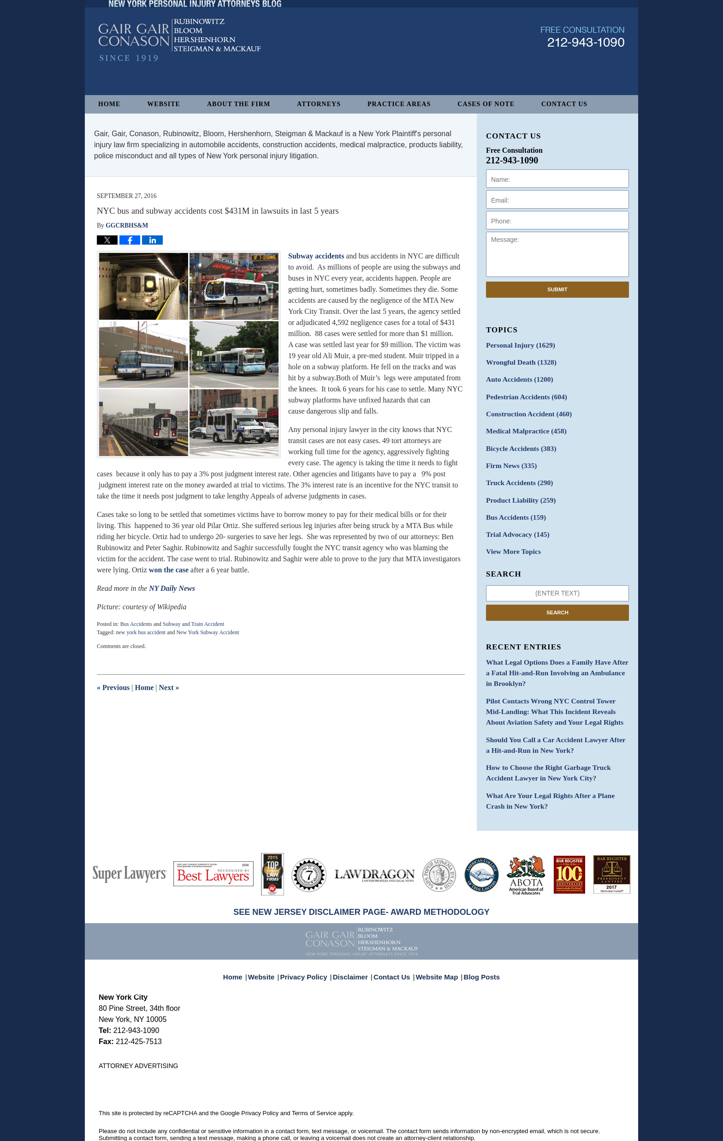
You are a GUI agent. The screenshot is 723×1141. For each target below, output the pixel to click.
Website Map (435, 945)
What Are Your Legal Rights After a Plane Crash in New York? (557, 775)
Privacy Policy (310, 945)
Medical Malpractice (522, 425)
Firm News (509, 457)
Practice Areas (399, 104)
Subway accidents (316, 256)
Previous (113, 687)
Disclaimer (353, 945)
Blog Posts (476, 945)
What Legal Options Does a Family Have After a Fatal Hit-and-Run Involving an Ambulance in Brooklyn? (552, 657)
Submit (557, 289)
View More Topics (510, 538)
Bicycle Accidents (518, 441)
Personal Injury (517, 344)
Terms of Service (314, 1086)
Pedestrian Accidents (522, 393)
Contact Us (564, 104)
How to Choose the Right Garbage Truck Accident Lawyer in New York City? (555, 749)
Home (109, 104)
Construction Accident (524, 409)
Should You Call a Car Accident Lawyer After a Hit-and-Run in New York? (551, 723)
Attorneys (319, 104)
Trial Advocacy (514, 522)
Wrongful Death (518, 360)
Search (557, 598)
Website (163, 104)
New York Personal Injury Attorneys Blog (180, 65)
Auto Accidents (516, 376)
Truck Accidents (516, 473)
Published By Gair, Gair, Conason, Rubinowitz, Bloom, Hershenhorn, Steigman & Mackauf (582, 62)
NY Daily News (172, 588)
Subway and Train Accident (193, 624)
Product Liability (517, 489)
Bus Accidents (136, 624)
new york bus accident (141, 632)
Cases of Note (486, 104)
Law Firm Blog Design (580, 1130)
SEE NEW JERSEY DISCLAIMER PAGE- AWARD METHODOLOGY (361, 885)
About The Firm (238, 104)
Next (169, 687)
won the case (169, 570)
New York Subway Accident (207, 632)
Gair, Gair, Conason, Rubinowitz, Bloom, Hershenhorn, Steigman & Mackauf (250, 1129)
